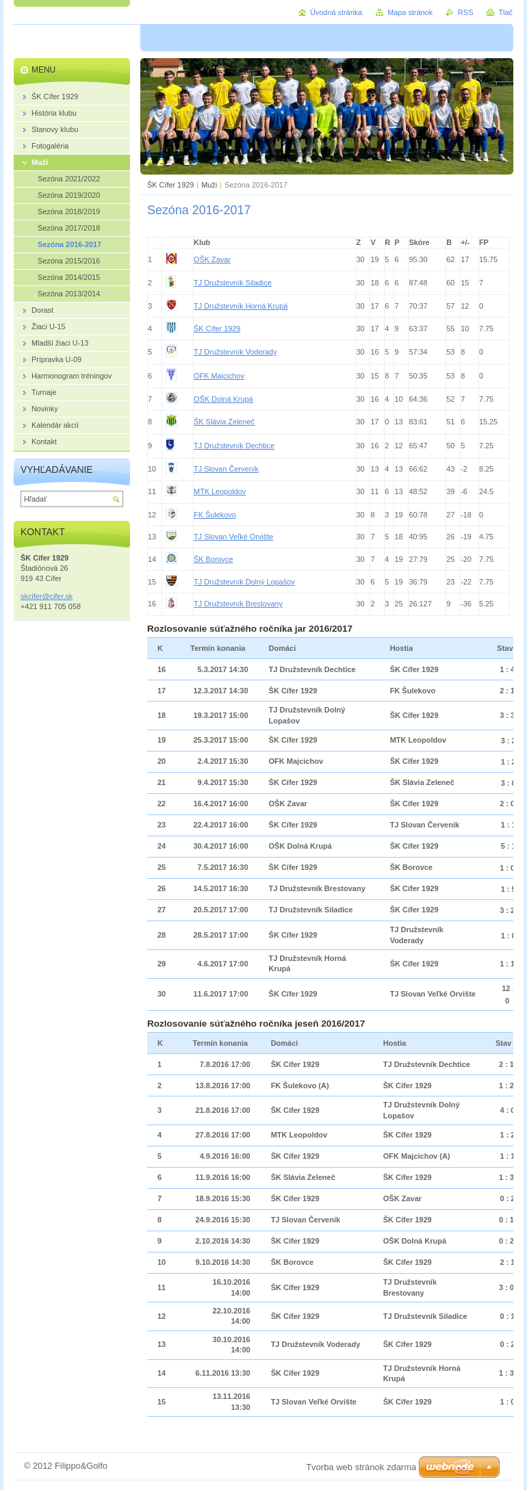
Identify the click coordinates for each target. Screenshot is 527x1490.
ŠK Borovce (213, 559)
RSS (465, 12)
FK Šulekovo (215, 515)
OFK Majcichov (219, 376)
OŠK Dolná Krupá (223, 399)
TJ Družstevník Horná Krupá (240, 306)
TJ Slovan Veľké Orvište (233, 536)
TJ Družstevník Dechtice (234, 445)
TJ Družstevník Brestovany (238, 604)
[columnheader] (155, 242)
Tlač (505, 12)
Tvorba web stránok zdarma (361, 1467)
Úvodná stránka (336, 12)
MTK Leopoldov (220, 491)
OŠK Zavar (212, 259)
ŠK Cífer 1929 (170, 185)
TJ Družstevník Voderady (235, 352)
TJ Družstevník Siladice (233, 283)
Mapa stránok (410, 12)
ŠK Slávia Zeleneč (224, 422)
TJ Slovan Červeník (226, 469)
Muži (209, 185)
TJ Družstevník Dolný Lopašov (244, 582)
